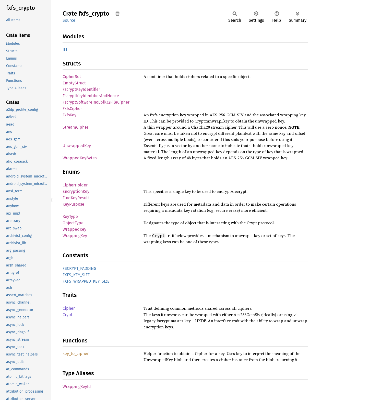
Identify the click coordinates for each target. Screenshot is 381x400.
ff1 (65, 49)
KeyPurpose (73, 204)
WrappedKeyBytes (80, 157)
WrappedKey (74, 229)
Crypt (68, 314)
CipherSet (72, 76)
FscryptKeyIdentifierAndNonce (91, 95)
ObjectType (73, 222)
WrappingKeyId (77, 386)
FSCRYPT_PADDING (79, 268)
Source (69, 20)
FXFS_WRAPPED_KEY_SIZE (86, 281)
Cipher (69, 308)
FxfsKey (69, 115)
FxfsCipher (72, 108)
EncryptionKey (76, 191)
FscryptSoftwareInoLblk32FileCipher (96, 102)
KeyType (70, 216)
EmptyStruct (74, 83)
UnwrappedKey (77, 145)
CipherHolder (75, 185)
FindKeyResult (76, 197)
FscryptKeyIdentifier (81, 89)
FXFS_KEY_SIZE (76, 274)
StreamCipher (75, 127)
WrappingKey (75, 235)
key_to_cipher (76, 353)
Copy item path (117, 13)
